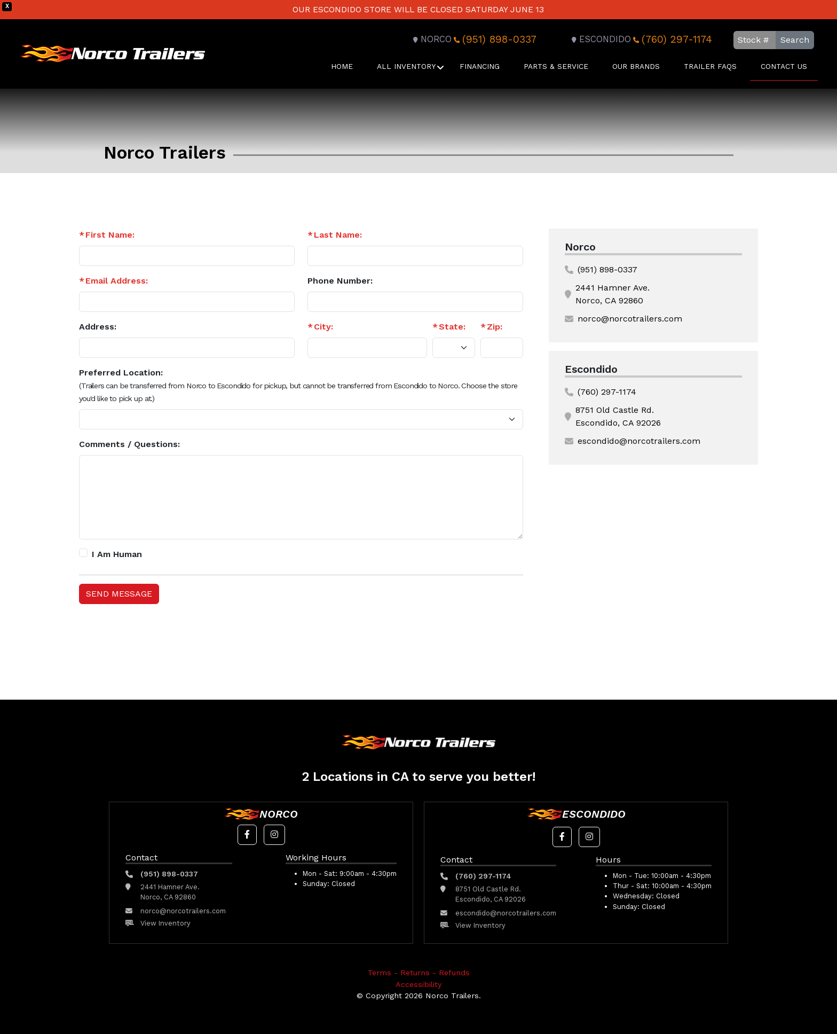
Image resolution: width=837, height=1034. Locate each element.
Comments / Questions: (129, 444)
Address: (97, 327)
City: (323, 327)
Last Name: (338, 235)
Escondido (599, 39)
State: (452, 327)
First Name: (110, 235)
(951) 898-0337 (494, 39)
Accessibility (418, 984)
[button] (247, 835)
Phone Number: (340, 281)
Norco (431, 39)
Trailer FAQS (710, 66)
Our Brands (636, 66)
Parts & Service (556, 66)
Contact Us (784, 66)
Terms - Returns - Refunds (419, 972)
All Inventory (406, 66)
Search (794, 40)
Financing (480, 66)
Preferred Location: (298, 385)
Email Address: (116, 281)
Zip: (494, 327)
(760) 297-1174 (671, 39)
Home (342, 66)
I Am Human (117, 554)
